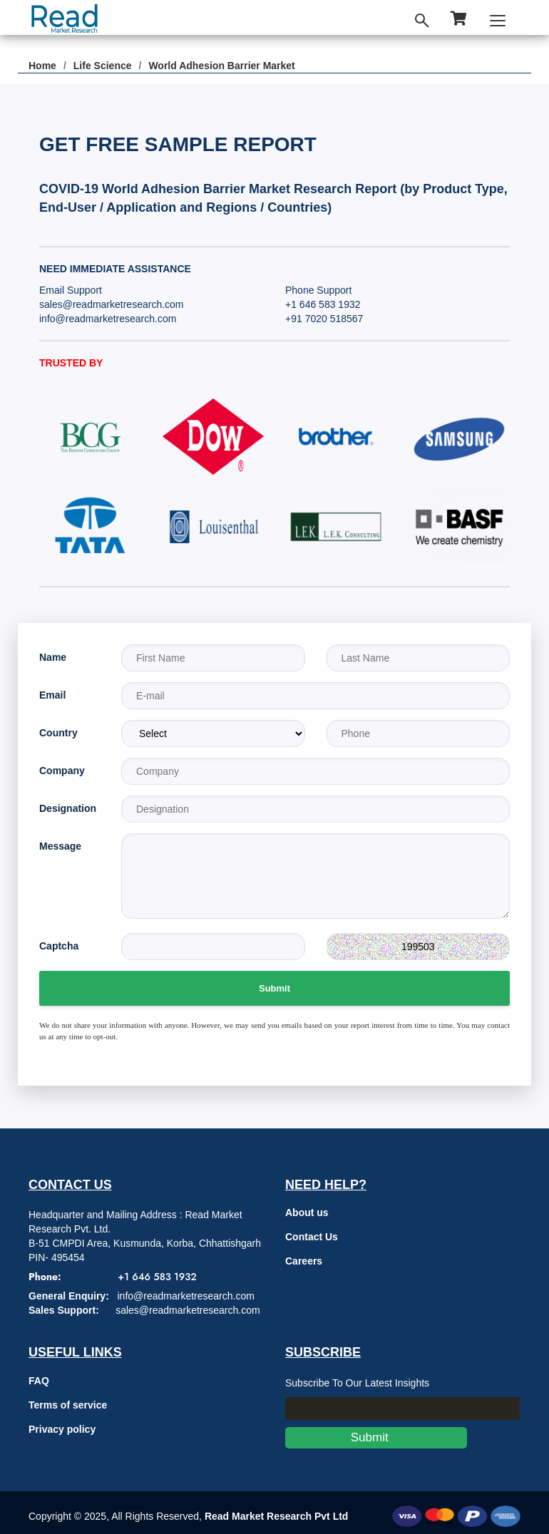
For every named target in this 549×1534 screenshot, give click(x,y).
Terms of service (68, 1405)
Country (58, 732)
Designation (67, 808)
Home (42, 65)
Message (60, 846)
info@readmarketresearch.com (107, 318)
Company (62, 770)
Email (52, 695)
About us (307, 1213)
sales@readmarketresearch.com (111, 304)
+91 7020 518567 (324, 318)
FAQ (39, 1381)
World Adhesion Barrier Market (221, 65)
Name (52, 657)
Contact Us (311, 1237)
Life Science (102, 65)
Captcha (58, 946)
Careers (303, 1261)
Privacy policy (62, 1429)
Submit (274, 988)
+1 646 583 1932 (323, 304)
